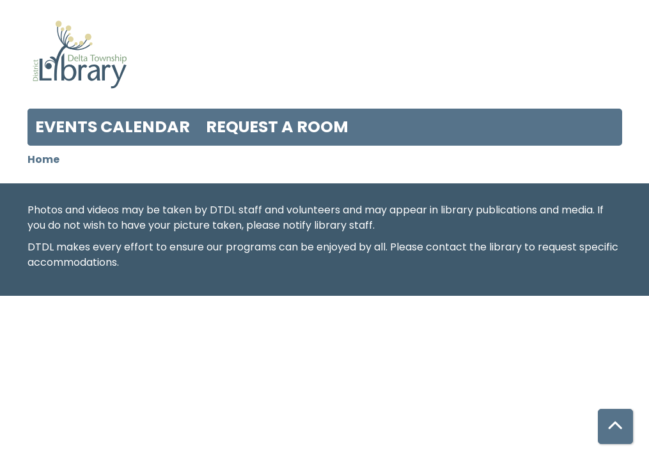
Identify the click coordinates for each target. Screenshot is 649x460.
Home (43, 159)
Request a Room (277, 127)
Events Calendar (112, 127)
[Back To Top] (615, 426)
